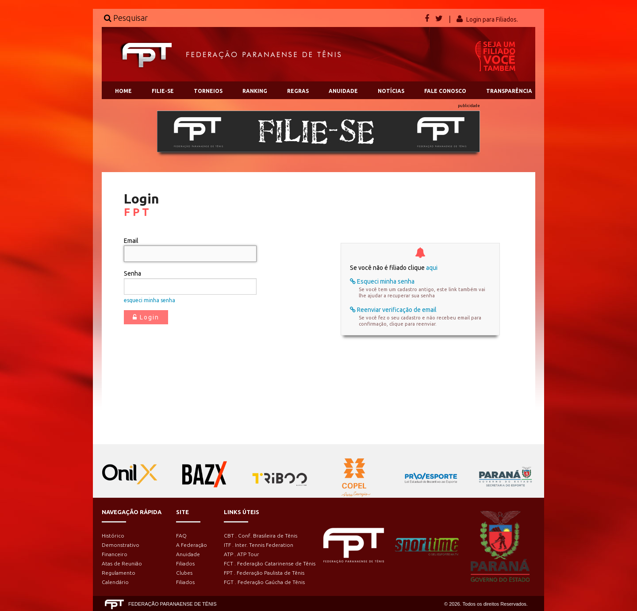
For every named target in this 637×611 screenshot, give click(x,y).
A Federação (191, 545)
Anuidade (188, 554)
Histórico (113, 535)
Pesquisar (126, 17)
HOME (123, 91)
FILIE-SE (163, 91)
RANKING (254, 91)
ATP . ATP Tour (241, 554)
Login (146, 317)
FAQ (181, 535)
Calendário (115, 582)
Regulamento (118, 573)
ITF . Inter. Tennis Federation (258, 545)
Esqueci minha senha (382, 281)
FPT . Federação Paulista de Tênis (264, 573)
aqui (431, 267)
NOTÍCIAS (391, 91)
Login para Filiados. (492, 19)
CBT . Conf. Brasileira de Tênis (260, 535)
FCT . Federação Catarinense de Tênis (269, 563)
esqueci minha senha (149, 300)
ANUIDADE (343, 91)
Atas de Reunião (122, 563)
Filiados (185, 563)
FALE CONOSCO (445, 91)
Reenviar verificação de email (393, 309)
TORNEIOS (208, 91)
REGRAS (298, 91)
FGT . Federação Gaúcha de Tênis (264, 582)
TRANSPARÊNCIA (509, 91)
